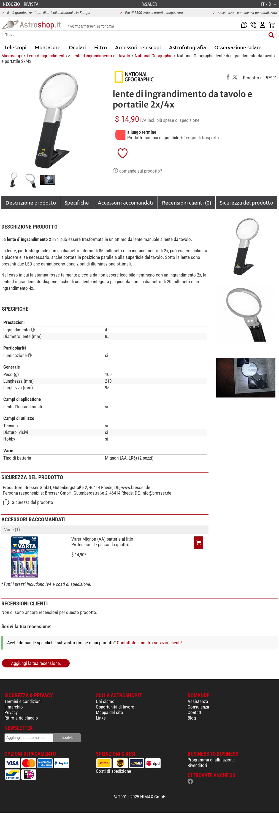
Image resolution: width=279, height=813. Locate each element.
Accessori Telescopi (138, 47)
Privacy (11, 712)
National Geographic (153, 55)
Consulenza (198, 707)
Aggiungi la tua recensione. (36, 663)
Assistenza (198, 701)
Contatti (195, 712)
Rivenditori (197, 765)
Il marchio (13, 707)
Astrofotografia (187, 47)
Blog (192, 718)
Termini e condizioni (23, 701)
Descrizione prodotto (31, 202)
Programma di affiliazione (211, 760)
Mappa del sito (109, 712)
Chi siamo (105, 701)
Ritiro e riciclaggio (21, 718)
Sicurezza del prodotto (246, 202)
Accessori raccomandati (125, 202)
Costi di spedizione (113, 771)
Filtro (100, 47)
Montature (48, 47)
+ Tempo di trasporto (199, 137)
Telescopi (15, 47)
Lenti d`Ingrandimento (47, 55)
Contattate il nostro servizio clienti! (149, 642)
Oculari (77, 47)
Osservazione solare (238, 47)
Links (101, 718)
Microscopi (11, 55)
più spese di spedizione (177, 120)
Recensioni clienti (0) (186, 202)
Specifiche (76, 202)
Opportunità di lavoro (115, 707)
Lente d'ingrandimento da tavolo (100, 55)
